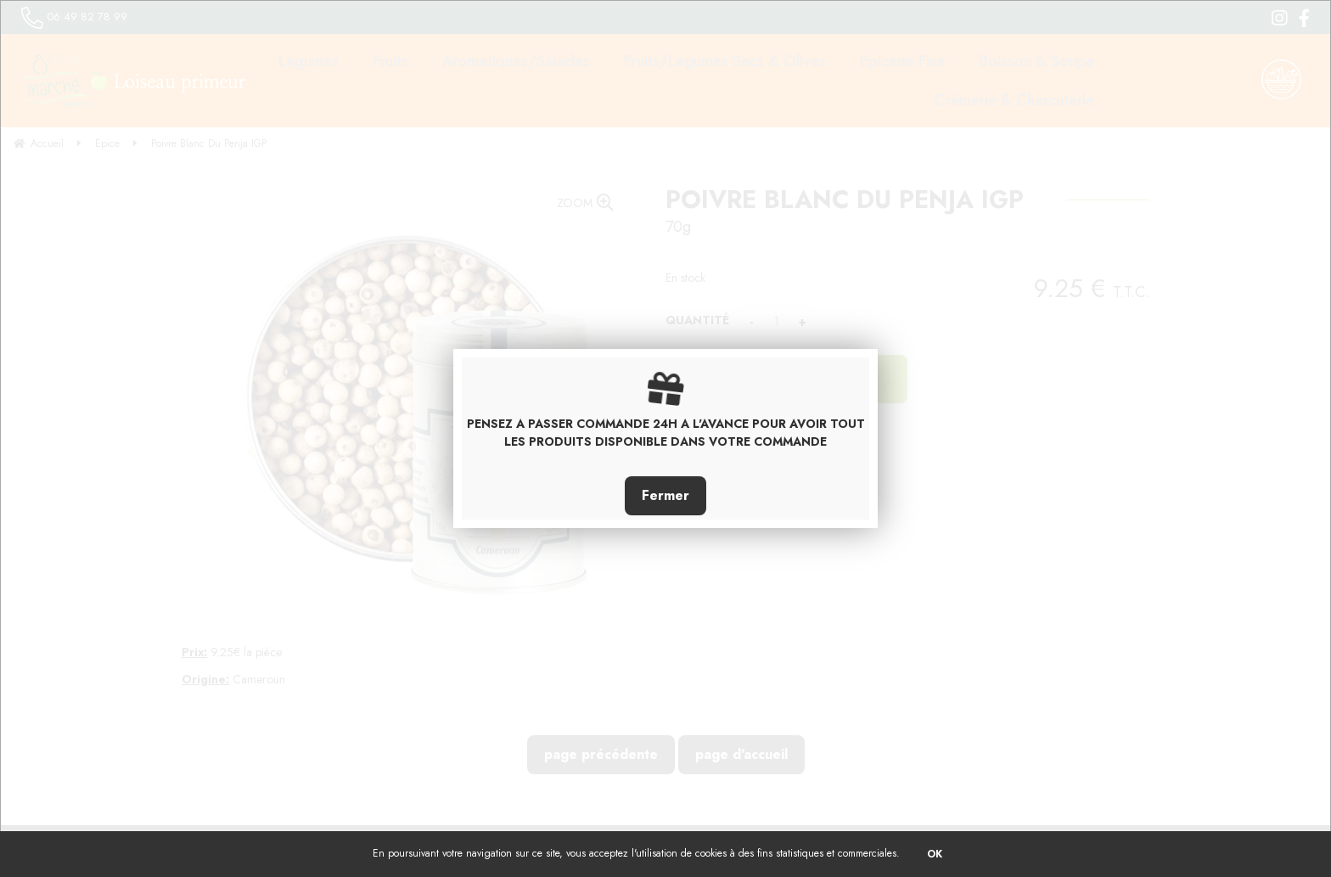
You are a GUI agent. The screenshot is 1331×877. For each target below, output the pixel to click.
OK (934, 854)
